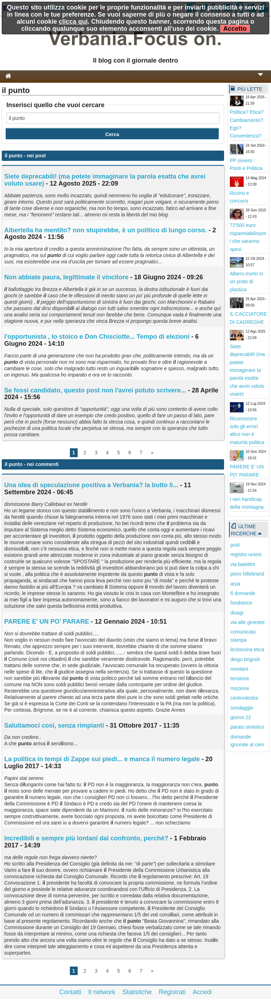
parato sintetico (247, 727)
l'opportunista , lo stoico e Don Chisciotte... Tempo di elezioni (96, 336)
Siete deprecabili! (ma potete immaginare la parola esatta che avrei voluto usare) (247, 370)
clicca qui (73, 21)
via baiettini (242, 564)
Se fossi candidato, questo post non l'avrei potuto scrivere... (95, 390)
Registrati (172, 992)
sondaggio (241, 708)
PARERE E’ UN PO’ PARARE (46, 621)
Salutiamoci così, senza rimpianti (54, 725)
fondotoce (241, 603)
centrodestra (244, 698)
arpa (235, 584)
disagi (236, 613)
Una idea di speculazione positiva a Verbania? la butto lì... (91, 485)
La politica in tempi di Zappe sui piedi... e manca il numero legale (102, 759)
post (235, 545)
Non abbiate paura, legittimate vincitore (66, 277)
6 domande (242, 593)
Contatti (70, 992)
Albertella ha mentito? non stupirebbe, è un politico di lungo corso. (105, 230)
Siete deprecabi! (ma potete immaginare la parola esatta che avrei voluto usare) (104, 180)
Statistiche (137, 992)
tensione (239, 678)
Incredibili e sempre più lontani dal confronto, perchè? (86, 838)
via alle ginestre (247, 622)
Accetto (235, 28)
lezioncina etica (247, 649)
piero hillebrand (247, 574)
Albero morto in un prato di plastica (246, 281)
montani (239, 669)
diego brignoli (245, 659)
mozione (239, 688)
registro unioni (245, 554)
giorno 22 (240, 717)
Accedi (202, 992)
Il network (101, 992)
